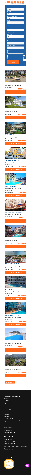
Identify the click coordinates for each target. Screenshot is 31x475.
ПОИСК (13, 62)
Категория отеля (12, 28)
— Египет (6, 398)
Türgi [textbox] (9, 9)
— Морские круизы (9, 412)
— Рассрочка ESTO (9, 418)
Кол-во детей (11, 45)
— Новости (7, 414)
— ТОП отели (7, 409)
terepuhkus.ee (8, 427)
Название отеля (12, 16)
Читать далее (10, 382)
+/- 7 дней (11, 26)
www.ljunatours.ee (9, 429)
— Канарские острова (10, 402)
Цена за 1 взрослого (13, 55)
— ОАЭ (5, 403)
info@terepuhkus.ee (9, 432)
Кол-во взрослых (12, 40)
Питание (9, 34)
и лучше (11, 32)
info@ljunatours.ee (9, 430)
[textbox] (15, 14)
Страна (9, 7)
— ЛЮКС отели (8, 411)
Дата (8, 20)
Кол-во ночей (11, 50)
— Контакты (7, 416)
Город (9, 11)
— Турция (6, 400)
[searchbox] (15, 18)
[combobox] (15, 9)
